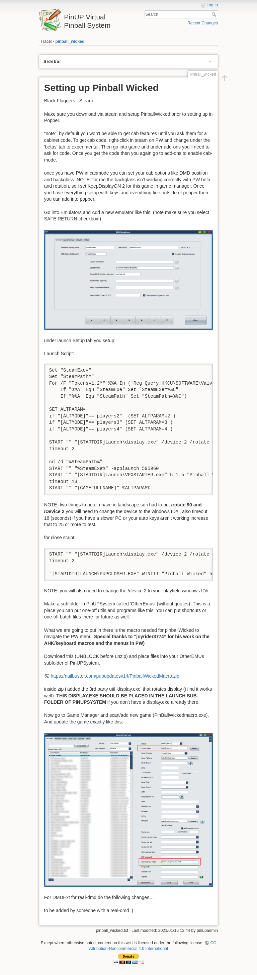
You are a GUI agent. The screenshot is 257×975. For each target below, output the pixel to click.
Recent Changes (202, 23)
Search (214, 14)
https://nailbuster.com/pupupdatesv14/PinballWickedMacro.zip (115, 676)
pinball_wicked (69, 41)
